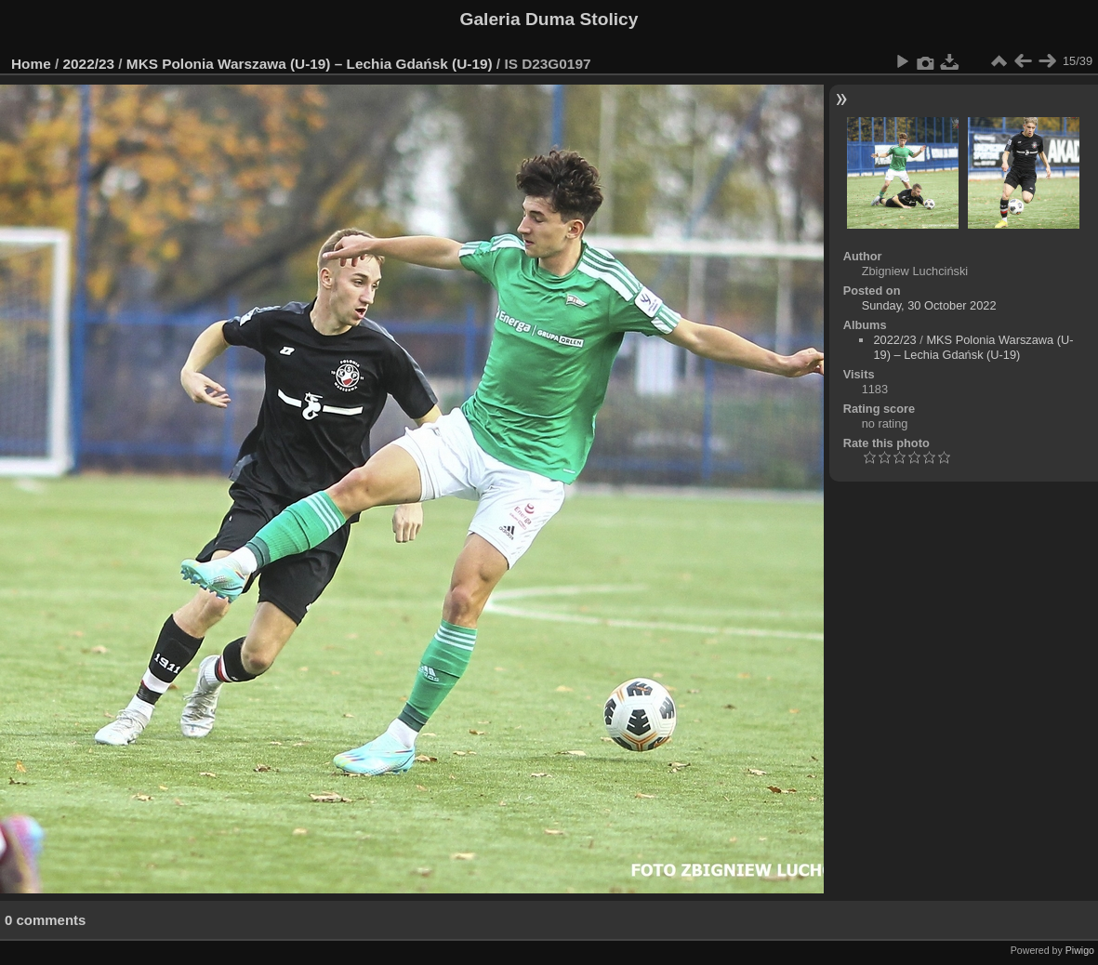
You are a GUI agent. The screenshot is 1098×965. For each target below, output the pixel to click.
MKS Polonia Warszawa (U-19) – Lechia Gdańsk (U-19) (309, 64)
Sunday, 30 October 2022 (929, 305)
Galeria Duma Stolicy (549, 19)
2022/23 (89, 64)
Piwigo (1079, 950)
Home (31, 64)
